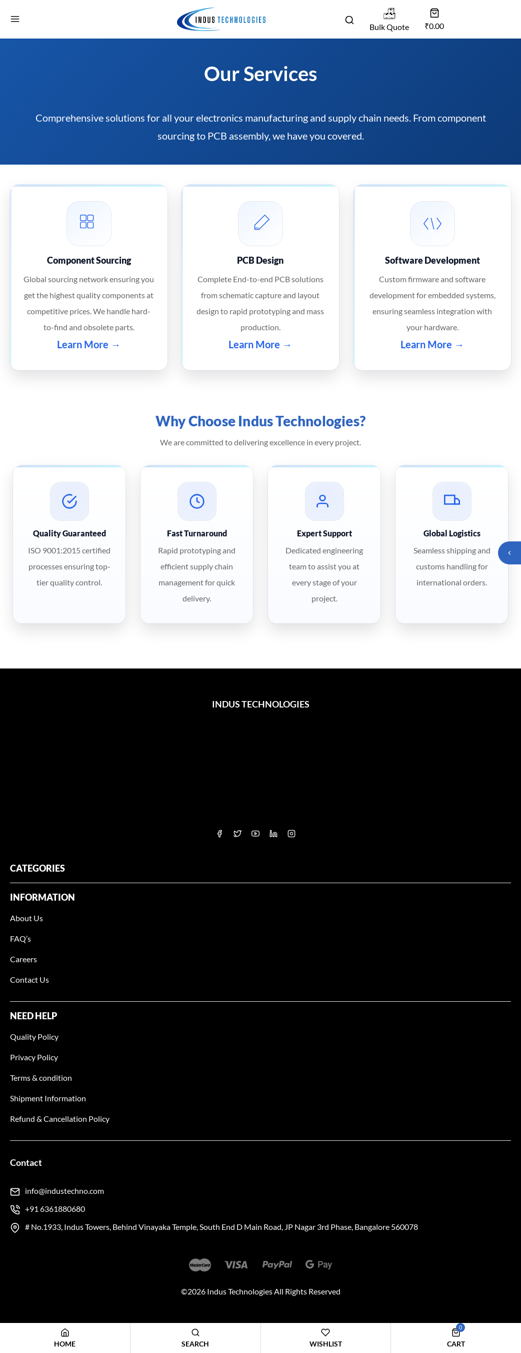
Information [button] (42, 897)
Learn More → (88, 344)
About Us (26, 918)
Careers (23, 959)
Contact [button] (26, 1162)
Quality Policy (34, 1036)
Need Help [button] (33, 1015)
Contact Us (29, 979)
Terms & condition (41, 1077)
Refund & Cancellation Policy (60, 1118)
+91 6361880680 (55, 1208)
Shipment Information (48, 1098)
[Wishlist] (326, 1338)
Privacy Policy (34, 1057)
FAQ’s (20, 938)
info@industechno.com (64, 1190)
